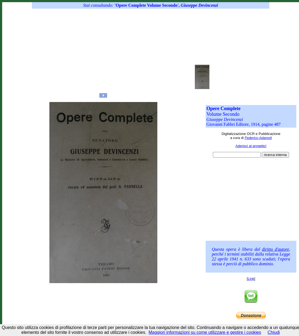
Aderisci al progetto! (251, 146)
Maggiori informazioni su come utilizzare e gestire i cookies (204, 332)
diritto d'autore (275, 249)
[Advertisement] (141, 51)
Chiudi (274, 332)
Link (251, 279)
